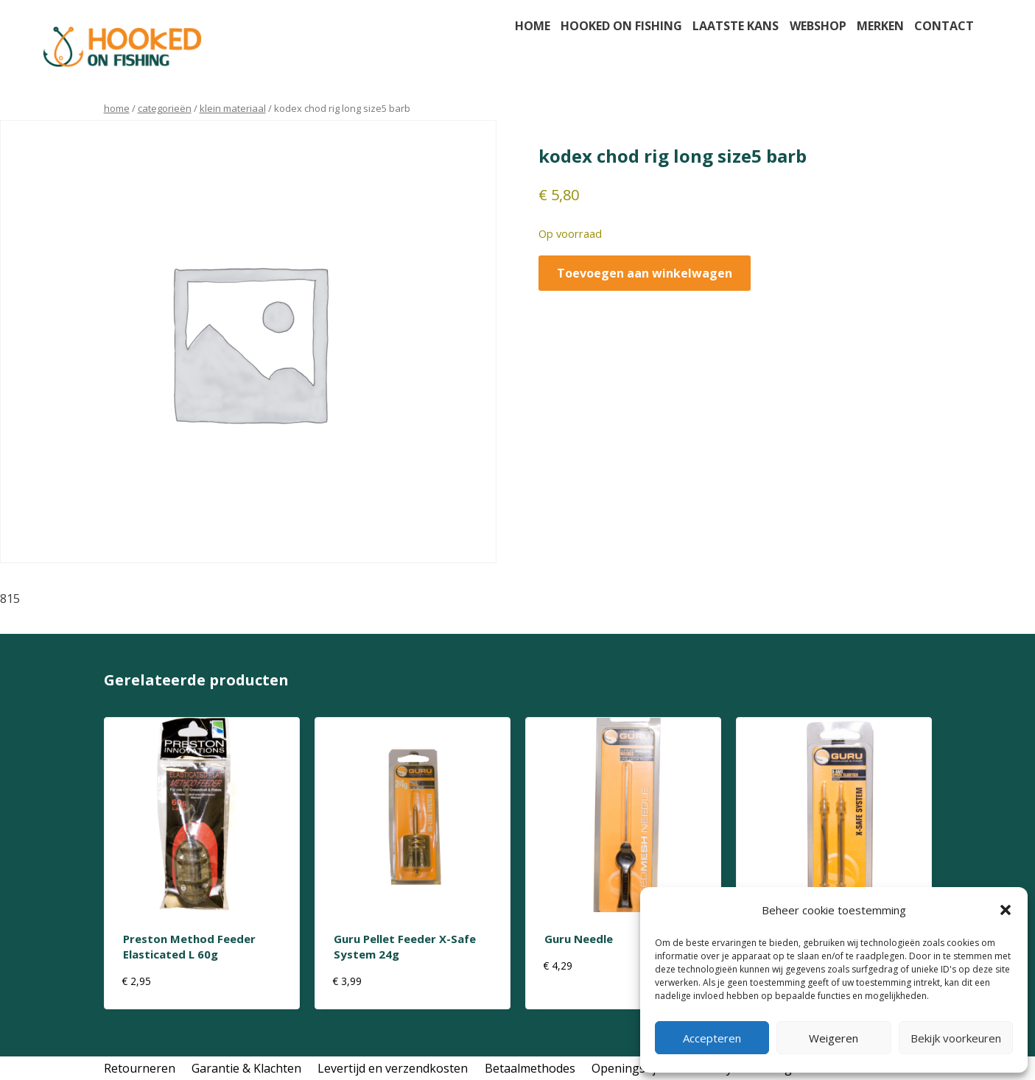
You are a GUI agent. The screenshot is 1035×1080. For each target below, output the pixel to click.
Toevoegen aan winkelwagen (644, 273)
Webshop (818, 26)
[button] (1005, 910)
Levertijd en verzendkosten (392, 1068)
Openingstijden (634, 1068)
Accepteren (712, 1038)
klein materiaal (233, 108)
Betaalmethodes (530, 1068)
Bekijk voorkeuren (956, 1038)
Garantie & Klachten (246, 1068)
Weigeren (833, 1038)
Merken (880, 26)
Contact (944, 26)
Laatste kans (735, 26)
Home (532, 26)
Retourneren (139, 1068)
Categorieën (165, 108)
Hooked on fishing (621, 26)
